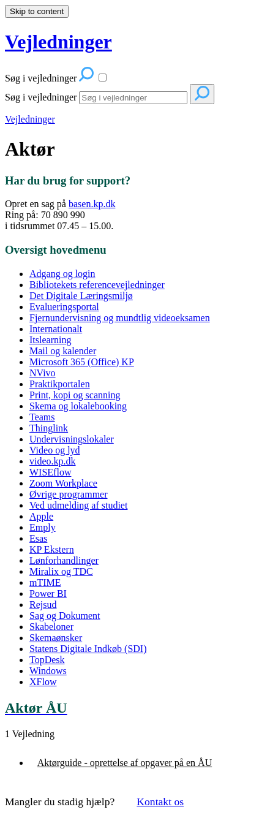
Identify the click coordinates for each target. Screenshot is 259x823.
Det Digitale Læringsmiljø (81, 295)
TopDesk (47, 659)
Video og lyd (54, 450)
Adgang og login (62, 273)
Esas (38, 538)
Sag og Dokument (64, 615)
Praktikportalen (59, 384)
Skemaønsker (55, 637)
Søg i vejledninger (41, 97)
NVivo (42, 373)
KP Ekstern (51, 549)
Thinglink (48, 428)
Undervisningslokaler (71, 439)
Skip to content (37, 11)
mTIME (45, 582)
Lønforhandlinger (64, 560)
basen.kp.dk (92, 204)
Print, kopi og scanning (74, 395)
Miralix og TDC (61, 571)
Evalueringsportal (64, 307)
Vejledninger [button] (58, 42)
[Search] (133, 97)
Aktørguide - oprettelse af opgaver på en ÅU (124, 762)
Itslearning (50, 340)
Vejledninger (30, 119)
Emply (42, 527)
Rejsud (42, 604)
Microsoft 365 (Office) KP (81, 362)
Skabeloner (51, 626)
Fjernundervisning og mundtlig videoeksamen (119, 318)
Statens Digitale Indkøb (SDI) (88, 648)
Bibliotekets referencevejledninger (97, 284)
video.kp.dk (52, 461)
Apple (41, 516)
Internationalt (55, 329)
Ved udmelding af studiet (78, 505)
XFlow (42, 682)
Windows (48, 671)
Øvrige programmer (68, 494)
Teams (42, 417)
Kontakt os (160, 801)
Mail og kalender (62, 351)
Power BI (48, 593)
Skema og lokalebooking (78, 406)
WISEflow (50, 472)
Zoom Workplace (63, 483)
